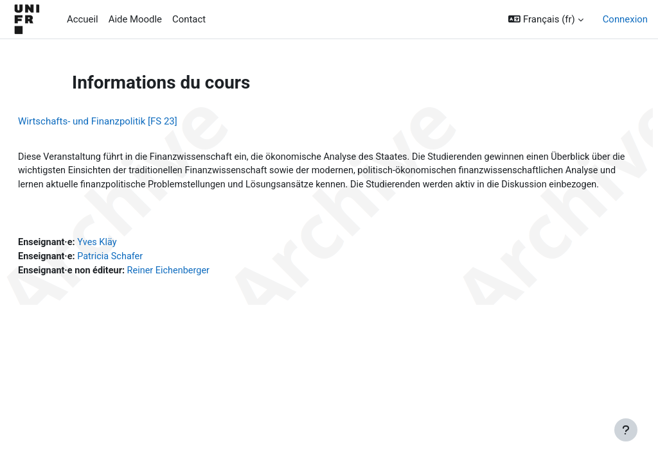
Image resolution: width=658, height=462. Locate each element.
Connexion (625, 19)
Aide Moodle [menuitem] (135, 19)
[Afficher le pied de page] (625, 429)
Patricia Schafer (143, 273)
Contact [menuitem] (189, 19)
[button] (545, 19)
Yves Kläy (130, 258)
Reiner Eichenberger (203, 287)
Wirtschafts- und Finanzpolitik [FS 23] (128, 121)
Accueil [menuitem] (82, 19)
